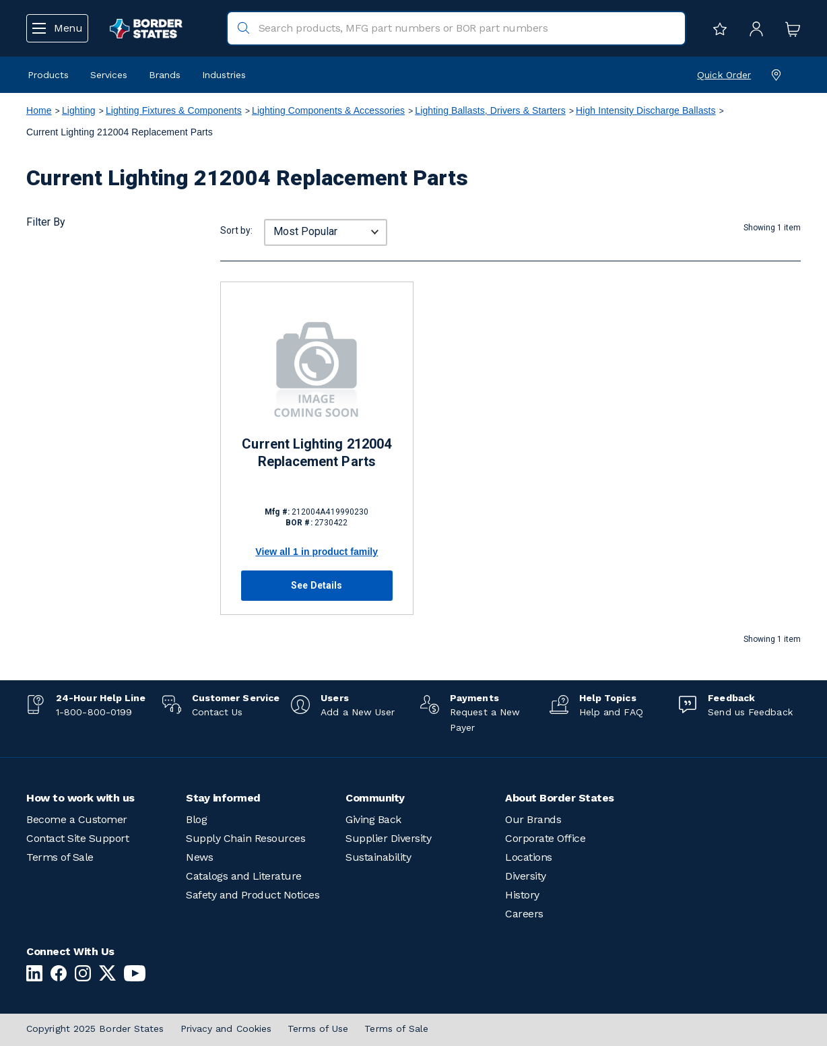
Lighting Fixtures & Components (174, 110)
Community (375, 797)
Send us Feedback (750, 712)
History (522, 894)
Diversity (525, 876)
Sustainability (378, 857)
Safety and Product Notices (252, 894)
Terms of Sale (60, 857)
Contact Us (217, 712)
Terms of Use (318, 1028)
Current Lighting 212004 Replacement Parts (316, 452)
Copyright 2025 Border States (95, 1028)
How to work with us (80, 797)
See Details (316, 585)
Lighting (79, 110)
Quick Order (724, 74)
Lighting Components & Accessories (328, 110)
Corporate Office (545, 838)
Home (39, 110)
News (199, 857)
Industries (224, 74)
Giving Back (373, 819)
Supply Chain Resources (245, 838)
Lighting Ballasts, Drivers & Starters (490, 110)
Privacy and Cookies (226, 1028)
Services (108, 74)
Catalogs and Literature (244, 876)
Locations (528, 857)
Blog (196, 819)
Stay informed (223, 797)
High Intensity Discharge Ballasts (646, 110)
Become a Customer (76, 819)
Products (48, 74)
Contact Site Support (77, 838)
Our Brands (533, 819)
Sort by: (236, 230)
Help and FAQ (611, 712)
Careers (524, 913)
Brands (164, 74)
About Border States (559, 797)
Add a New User (358, 712)
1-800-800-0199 (94, 712)
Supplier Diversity (388, 838)
